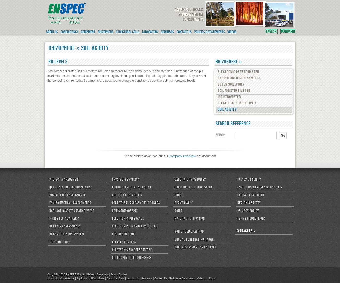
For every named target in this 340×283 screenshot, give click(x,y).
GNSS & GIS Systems (125, 180)
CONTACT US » (246, 231)
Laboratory (133, 278)
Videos (201, 278)
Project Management (64, 180)
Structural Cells (116, 278)
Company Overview (182, 156)
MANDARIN (288, 32)
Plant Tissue (184, 203)
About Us (52, 278)
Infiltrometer (229, 97)
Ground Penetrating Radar (131, 187)
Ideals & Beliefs (249, 180)
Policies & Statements (182, 278)
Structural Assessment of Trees (136, 203)
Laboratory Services (190, 180)
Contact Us (160, 278)
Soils (178, 211)
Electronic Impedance (128, 219)
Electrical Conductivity (237, 104)
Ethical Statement (251, 195)
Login (212, 278)
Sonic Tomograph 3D (189, 232)
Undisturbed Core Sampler (239, 79)
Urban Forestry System (66, 234)
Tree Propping (59, 242)
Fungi (179, 195)
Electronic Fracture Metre (132, 250)
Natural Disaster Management (71, 211)
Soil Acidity (227, 110)
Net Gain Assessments (65, 227)
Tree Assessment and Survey (195, 247)
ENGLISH (271, 32)
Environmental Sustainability (260, 187)
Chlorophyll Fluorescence (131, 258)
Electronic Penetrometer (238, 72)
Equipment (83, 278)
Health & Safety (249, 203)
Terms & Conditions (251, 219)
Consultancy (67, 278)
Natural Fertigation (190, 219)
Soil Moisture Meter (234, 91)
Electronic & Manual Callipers (134, 227)
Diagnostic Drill (124, 234)
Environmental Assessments (70, 203)
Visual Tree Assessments (67, 195)
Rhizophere (97, 278)
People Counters (124, 242)
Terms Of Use (119, 274)
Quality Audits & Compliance (70, 187)
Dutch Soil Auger (231, 85)
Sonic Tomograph (124, 211)
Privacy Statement (98, 274)
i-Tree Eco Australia (64, 219)
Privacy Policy (248, 211)
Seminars (146, 278)
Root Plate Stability (127, 195)
